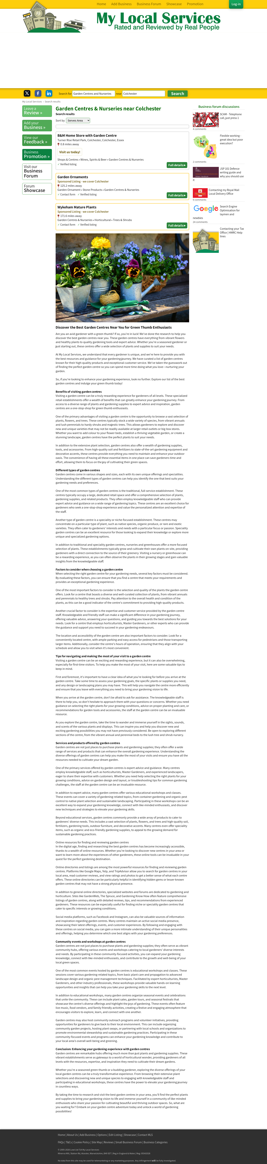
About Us (72, 1135)
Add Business (88, 1135)
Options (102, 1135)
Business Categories (156, 1142)
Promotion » (38, 154)
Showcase (38, 188)
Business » (38, 125)
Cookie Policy (82, 1142)
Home (61, 1135)
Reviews (109, 1142)
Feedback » (38, 140)
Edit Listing (115, 1135)
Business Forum (38, 171)
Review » (38, 111)
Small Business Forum (128, 1142)
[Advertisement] (133, 60)
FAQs (61, 1142)
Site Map (97, 1142)
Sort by (60, 120)
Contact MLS (145, 1135)
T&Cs (69, 1142)
